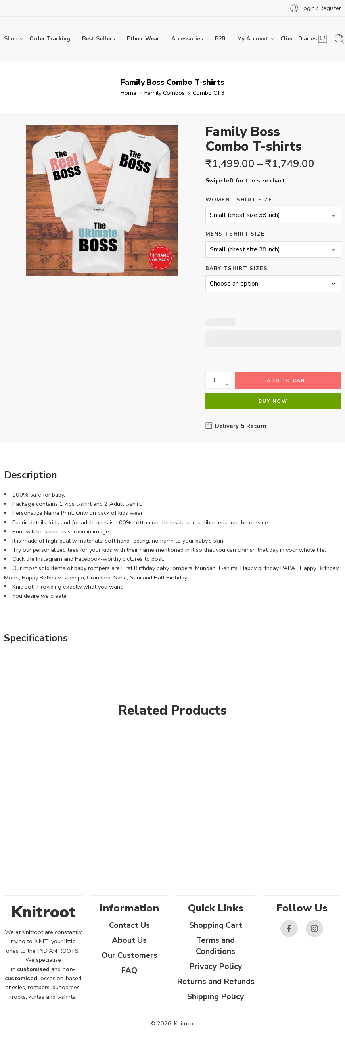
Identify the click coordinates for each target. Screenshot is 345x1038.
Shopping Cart (215, 925)
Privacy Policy (215, 966)
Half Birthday (171, 577)
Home (128, 93)
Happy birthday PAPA (267, 568)
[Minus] (227, 384)
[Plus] (227, 376)
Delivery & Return (235, 425)
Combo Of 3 (209, 93)
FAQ (129, 970)
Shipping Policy (215, 996)
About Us (129, 940)
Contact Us (129, 925)
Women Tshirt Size (238, 199)
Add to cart (288, 380)
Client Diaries (298, 39)
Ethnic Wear (143, 38)
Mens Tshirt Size (235, 234)
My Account (252, 39)
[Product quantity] (214, 380)
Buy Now (273, 401)
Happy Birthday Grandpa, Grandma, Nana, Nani (81, 577)
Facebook (87, 559)
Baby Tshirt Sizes (236, 268)
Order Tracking (49, 38)
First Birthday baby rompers (156, 568)
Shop (10, 39)
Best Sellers (98, 38)
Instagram (49, 559)
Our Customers (129, 955)
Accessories (187, 39)
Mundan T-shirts (216, 568)
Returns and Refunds (216, 981)
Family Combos (164, 93)
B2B (220, 38)
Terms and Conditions (215, 946)
